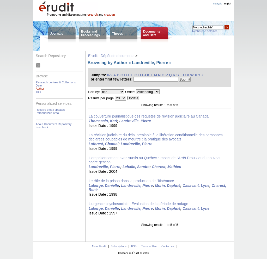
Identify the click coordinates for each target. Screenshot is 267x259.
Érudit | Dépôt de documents (111, 56)
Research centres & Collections (56, 82)
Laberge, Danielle (104, 185)
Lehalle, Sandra (136, 167)
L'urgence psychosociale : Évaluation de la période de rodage (138, 204)
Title (38, 91)
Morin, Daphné (167, 185)
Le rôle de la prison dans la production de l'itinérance (131, 181)
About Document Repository (54, 124)
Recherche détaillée (204, 31)
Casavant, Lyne (196, 185)
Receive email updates (50, 109)
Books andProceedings (90, 33)
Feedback (42, 127)
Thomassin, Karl (103, 121)
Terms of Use (149, 246)
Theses (117, 33)
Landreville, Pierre (135, 121)
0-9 (109, 75)
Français (217, 3)
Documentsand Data (151, 33)
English (227, 3)
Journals (56, 33)
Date (39, 85)
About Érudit (99, 246)
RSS (134, 246)
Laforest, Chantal (103, 144)
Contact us (167, 246)
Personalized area (47, 112)
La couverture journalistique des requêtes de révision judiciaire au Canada (149, 116)
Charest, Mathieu (166, 167)
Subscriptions (118, 246)
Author (40, 88)
